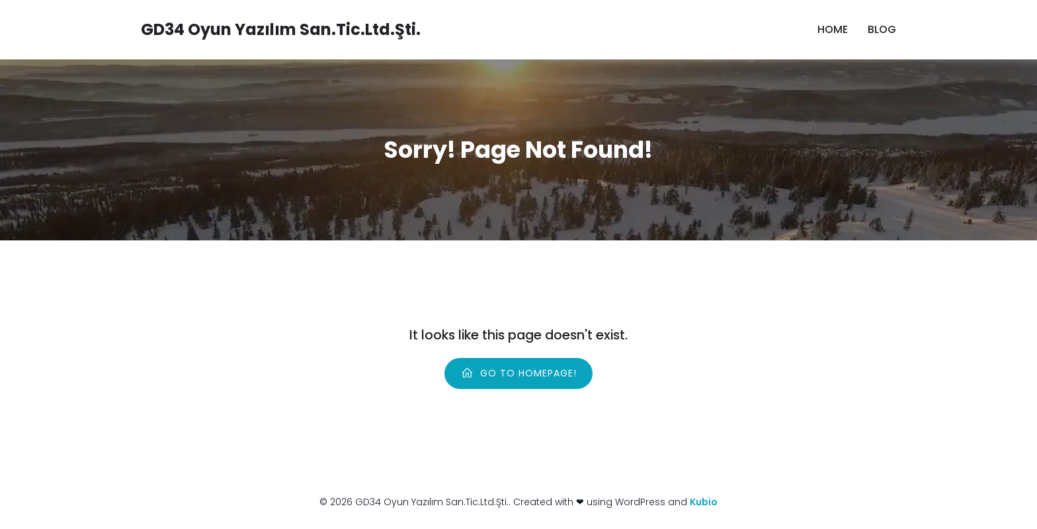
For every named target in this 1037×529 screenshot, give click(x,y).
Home (832, 29)
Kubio (704, 502)
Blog (882, 29)
